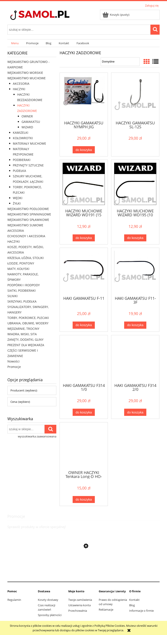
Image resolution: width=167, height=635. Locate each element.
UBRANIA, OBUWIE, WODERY (27, 323)
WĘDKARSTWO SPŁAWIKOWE (28, 220)
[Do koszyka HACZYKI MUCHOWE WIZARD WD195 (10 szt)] (135, 238)
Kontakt (134, 600)
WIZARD (27, 127)
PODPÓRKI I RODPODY (23, 285)
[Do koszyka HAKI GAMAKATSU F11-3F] (135, 325)
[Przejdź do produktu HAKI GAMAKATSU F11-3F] (135, 271)
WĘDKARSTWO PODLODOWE (28, 209)
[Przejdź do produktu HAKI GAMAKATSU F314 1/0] (84, 358)
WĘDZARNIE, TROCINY (23, 329)
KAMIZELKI (20, 132)
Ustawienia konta (79, 605)
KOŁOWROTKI (23, 138)
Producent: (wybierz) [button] (23, 390)
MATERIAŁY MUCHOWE (29, 143)
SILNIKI (12, 296)
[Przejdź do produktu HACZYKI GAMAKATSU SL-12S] (135, 96)
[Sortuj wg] (120, 61)
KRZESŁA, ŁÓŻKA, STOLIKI (25, 258)
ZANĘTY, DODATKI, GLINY (25, 339)
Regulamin (14, 600)
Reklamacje (106, 609)
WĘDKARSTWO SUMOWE (25, 225)
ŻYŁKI (17, 203)
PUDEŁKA (19, 171)
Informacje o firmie (141, 611)
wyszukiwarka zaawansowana (37, 436)
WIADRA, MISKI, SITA (22, 334)
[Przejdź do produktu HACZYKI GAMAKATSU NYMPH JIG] (84, 96)
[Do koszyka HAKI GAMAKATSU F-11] (84, 325)
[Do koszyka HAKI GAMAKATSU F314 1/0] (84, 412)
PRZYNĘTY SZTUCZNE (28, 165)
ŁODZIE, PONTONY (20, 263)
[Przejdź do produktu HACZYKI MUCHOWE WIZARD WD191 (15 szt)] (84, 184)
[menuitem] (14, 43)
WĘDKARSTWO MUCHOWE (26, 78)
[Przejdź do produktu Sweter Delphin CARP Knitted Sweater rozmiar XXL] (83, 574)
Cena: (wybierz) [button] (20, 402)
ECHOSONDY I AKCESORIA (26, 236)
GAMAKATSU (31, 122)
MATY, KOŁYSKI (18, 269)
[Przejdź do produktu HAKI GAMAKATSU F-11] (84, 271)
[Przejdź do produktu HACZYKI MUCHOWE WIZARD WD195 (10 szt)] (135, 184)
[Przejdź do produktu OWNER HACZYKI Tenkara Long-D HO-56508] (84, 446)
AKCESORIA (21, 83)
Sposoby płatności (50, 615)
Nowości (13, 361)
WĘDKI (17, 198)
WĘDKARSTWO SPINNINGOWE (29, 214)
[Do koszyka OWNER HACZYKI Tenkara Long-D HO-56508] (84, 499)
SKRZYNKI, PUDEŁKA (22, 301)
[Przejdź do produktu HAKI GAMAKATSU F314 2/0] (135, 358)
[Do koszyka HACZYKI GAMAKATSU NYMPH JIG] (84, 149)
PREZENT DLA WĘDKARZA (25, 345)
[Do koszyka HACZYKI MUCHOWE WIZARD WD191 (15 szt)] (84, 238)
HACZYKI (19, 89)
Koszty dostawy (48, 600)
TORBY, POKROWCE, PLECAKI (28, 318)
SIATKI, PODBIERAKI (21, 290)
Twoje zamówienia (80, 600)
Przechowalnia (77, 611)
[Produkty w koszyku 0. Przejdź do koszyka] (116, 15)
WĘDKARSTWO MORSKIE (25, 73)
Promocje (14, 367)
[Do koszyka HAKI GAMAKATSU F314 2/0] (135, 412)
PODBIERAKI (21, 160)
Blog (132, 605)
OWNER (27, 116)
